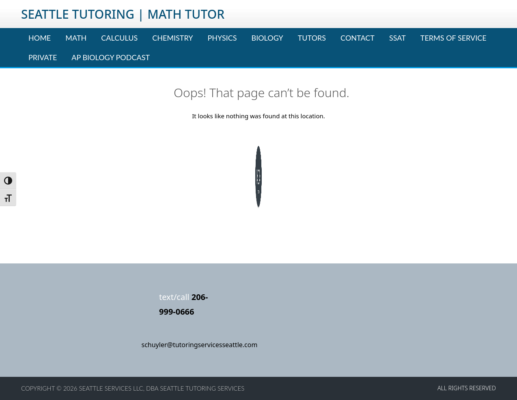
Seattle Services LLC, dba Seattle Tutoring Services (162, 388)
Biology (267, 37)
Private (42, 57)
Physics (222, 37)
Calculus (119, 37)
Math (75, 37)
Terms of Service (453, 37)
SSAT (397, 37)
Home (39, 37)
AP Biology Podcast (110, 57)
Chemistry (172, 37)
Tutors (312, 37)
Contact (357, 37)
